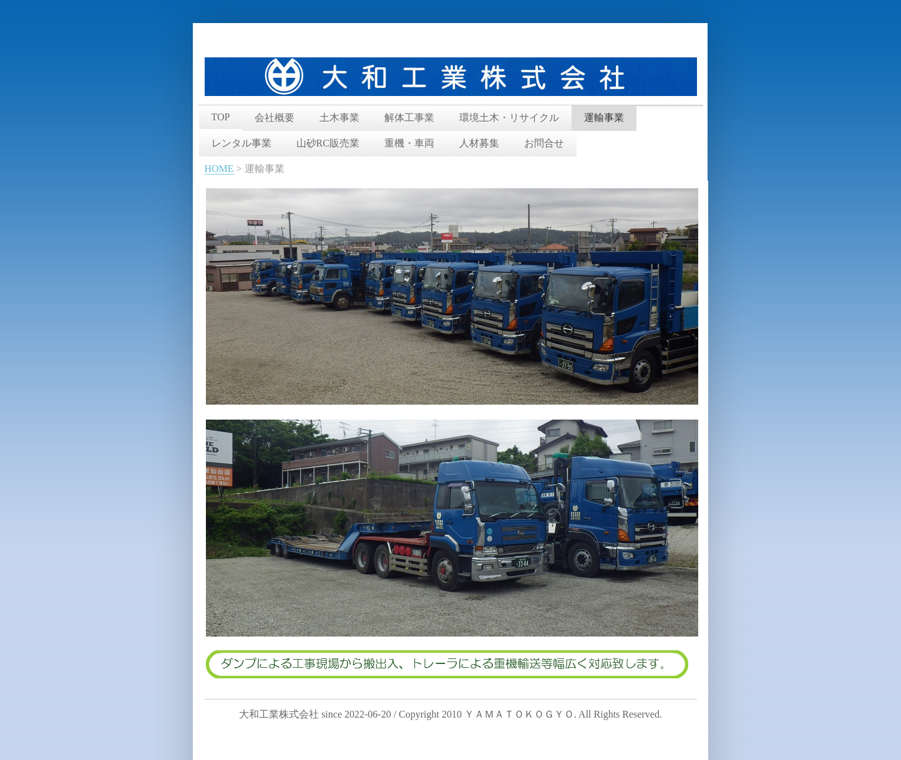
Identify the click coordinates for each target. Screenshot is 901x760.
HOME (219, 168)
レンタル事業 (241, 143)
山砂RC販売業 (327, 143)
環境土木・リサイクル (509, 117)
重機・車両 (409, 143)
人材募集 (479, 143)
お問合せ (544, 143)
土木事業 (339, 117)
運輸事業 (604, 117)
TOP (221, 117)
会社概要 (275, 117)
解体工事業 (409, 117)
